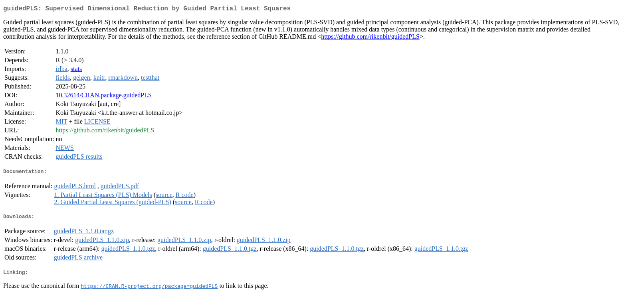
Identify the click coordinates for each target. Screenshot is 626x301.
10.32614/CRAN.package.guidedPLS (103, 96)
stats (76, 70)
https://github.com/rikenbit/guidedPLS (370, 38)
